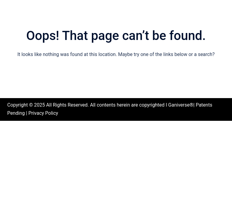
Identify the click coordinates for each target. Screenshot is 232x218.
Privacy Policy (43, 113)
